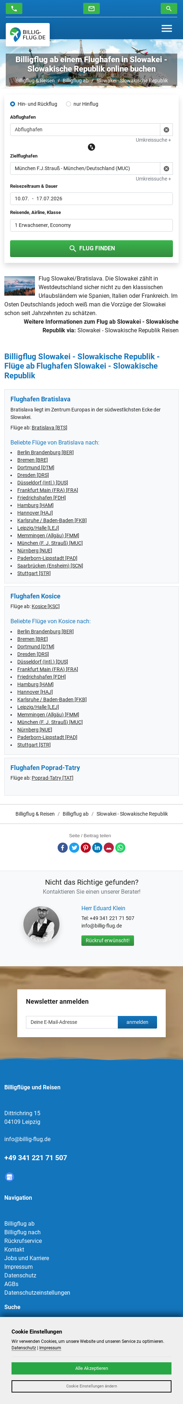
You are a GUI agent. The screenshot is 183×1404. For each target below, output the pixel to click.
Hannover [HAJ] (35, 513)
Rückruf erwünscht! (108, 940)
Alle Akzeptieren (91, 1368)
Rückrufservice (23, 1240)
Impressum (18, 1266)
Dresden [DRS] (33, 475)
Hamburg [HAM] (35, 505)
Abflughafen (23, 117)
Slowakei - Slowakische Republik (132, 80)
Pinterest (86, 848)
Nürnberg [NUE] (34, 550)
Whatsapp (120, 848)
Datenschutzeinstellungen (37, 1292)
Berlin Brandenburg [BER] (45, 452)
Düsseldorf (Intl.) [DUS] (42, 483)
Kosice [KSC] (46, 606)
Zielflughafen (23, 156)
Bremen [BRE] (32, 460)
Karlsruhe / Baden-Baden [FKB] (52, 520)
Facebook (63, 848)
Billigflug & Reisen (35, 80)
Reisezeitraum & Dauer (34, 186)
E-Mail (109, 848)
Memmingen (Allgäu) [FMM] (48, 535)
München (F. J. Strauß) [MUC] (50, 543)
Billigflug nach (22, 1232)
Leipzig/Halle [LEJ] (38, 528)
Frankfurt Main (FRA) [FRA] (47, 490)
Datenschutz (20, 1275)
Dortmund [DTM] (35, 467)
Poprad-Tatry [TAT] (52, 778)
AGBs (11, 1284)
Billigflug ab (76, 80)
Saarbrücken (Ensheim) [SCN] (50, 566)
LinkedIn (97, 848)
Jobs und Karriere (26, 1258)
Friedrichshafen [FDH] (41, 498)
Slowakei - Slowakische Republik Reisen (128, 330)
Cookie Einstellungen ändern (91, 1386)
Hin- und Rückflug (37, 104)
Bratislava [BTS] (49, 427)
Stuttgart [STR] (34, 573)
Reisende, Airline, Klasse (35, 212)
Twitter (74, 848)
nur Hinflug (85, 104)
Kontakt (14, 1249)
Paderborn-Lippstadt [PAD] (47, 558)
